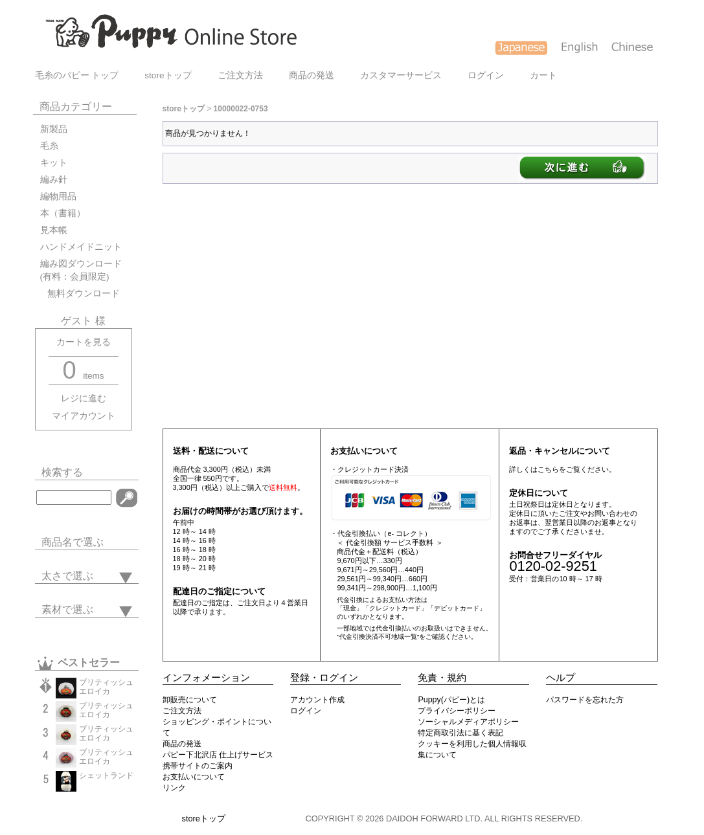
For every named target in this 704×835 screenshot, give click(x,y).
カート (543, 75)
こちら (548, 469)
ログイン (486, 75)
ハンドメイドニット (81, 247)
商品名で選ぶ (72, 542)
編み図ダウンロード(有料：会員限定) (81, 270)
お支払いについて (194, 776)
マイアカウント (83, 416)
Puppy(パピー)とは (451, 699)
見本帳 (53, 230)
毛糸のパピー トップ (77, 75)
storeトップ (167, 75)
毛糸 (49, 146)
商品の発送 (311, 75)
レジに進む (83, 398)
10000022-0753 (241, 108)
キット (53, 163)
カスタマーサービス (401, 75)
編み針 (53, 179)
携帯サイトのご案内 (198, 765)
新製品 (53, 129)
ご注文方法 (240, 75)
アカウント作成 (317, 699)
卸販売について (190, 699)
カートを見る (83, 342)
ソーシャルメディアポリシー (468, 721)
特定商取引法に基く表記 (460, 732)
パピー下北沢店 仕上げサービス (218, 754)
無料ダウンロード (80, 293)
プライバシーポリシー (456, 710)
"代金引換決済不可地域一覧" (378, 636)
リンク (174, 787)
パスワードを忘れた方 (585, 699)
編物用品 (58, 196)
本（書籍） (62, 213)
